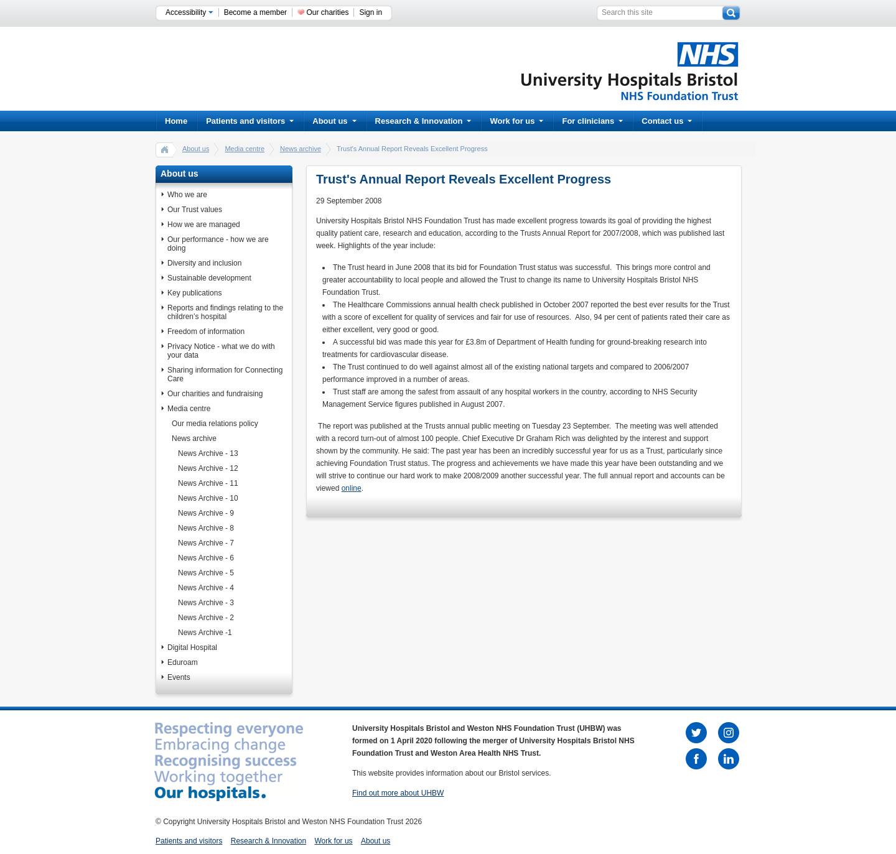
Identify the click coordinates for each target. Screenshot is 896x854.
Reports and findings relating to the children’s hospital (225, 312)
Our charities (327, 12)
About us (334, 121)
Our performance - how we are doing (218, 244)
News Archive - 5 (206, 573)
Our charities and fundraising (215, 393)
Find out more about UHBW (398, 793)
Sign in (370, 12)
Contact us (667, 121)
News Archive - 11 (208, 483)
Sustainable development (209, 278)
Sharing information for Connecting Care (224, 374)
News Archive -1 (205, 632)
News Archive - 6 (206, 558)
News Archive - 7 (206, 543)
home (165, 149)
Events (178, 677)
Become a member (255, 12)
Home (176, 121)
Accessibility (189, 12)
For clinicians (592, 121)
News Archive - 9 (206, 513)
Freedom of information (206, 331)
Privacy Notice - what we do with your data (221, 351)
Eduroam (182, 662)
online (352, 488)
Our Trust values (194, 209)
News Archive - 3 (206, 602)
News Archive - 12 (208, 468)
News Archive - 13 (208, 453)
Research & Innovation (423, 121)
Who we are (187, 194)
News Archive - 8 (206, 528)
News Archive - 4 (206, 587)
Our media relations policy (215, 423)
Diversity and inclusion (204, 263)
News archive (300, 148)
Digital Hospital (192, 647)
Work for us (516, 121)
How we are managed (203, 224)
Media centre (244, 148)
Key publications (194, 293)
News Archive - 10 (208, 498)
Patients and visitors (250, 121)
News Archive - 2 (206, 617)
